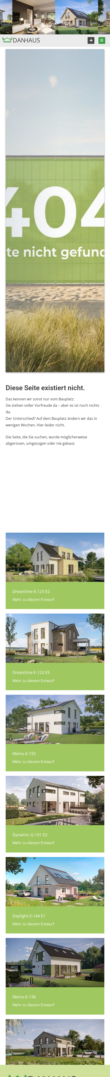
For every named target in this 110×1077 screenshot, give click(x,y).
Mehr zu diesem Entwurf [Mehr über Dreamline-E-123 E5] (33, 680)
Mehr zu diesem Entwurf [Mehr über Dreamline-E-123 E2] (33, 599)
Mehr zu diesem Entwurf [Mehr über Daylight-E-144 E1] (33, 923)
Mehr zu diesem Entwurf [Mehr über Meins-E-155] (33, 761)
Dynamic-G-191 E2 (29, 834)
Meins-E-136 (24, 996)
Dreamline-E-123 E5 (31, 672)
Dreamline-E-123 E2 (31, 591)
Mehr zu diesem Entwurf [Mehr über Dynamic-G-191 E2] (33, 842)
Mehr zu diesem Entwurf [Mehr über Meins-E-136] (33, 1004)
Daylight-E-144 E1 (28, 916)
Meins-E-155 (24, 753)
